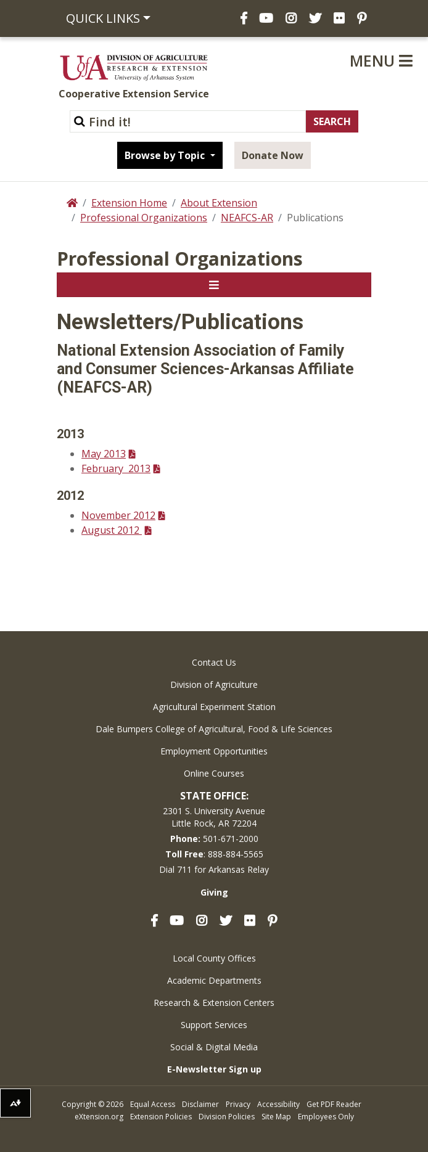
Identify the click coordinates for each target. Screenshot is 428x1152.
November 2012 (118, 515)
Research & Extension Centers (214, 1002)
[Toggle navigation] (214, 284)
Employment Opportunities (214, 751)
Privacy (238, 1104)
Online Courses (214, 773)
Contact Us (214, 662)
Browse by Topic (166, 155)
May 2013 (103, 453)
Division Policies (227, 1116)
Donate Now (272, 155)
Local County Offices (214, 958)
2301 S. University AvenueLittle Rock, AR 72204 (214, 817)
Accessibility (278, 1104)
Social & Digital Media (214, 1047)
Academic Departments (214, 980)
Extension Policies (161, 1116)
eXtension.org (99, 1116)
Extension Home (129, 203)
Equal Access (152, 1104)
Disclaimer (200, 1104)
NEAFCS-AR (247, 217)
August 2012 (111, 530)
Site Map (276, 1116)
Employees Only (326, 1116)
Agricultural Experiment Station (214, 707)
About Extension (219, 203)
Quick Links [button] (103, 18)
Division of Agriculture (214, 684)
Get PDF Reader (334, 1104)
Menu (381, 60)
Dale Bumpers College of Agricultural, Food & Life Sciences (214, 729)
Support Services (214, 1025)
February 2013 (115, 468)
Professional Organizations (143, 217)
